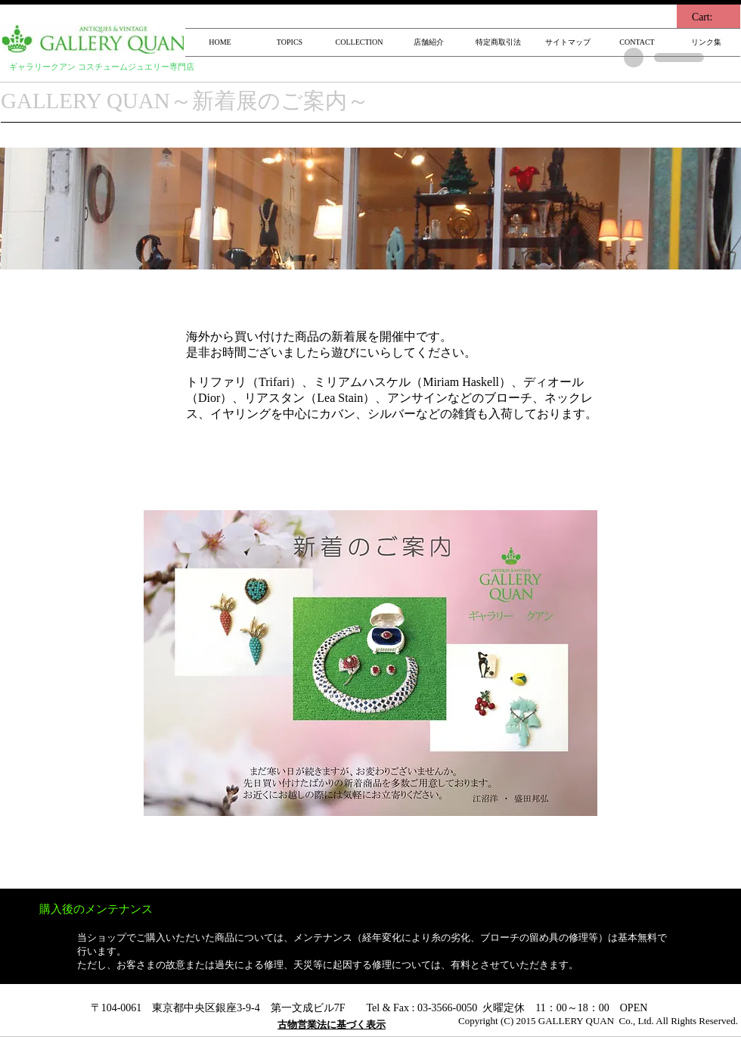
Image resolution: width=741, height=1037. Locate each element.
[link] (710, 17)
